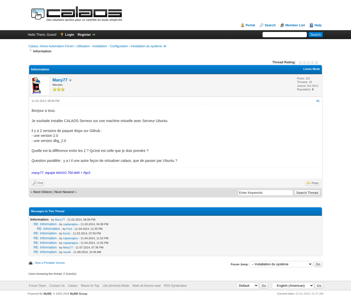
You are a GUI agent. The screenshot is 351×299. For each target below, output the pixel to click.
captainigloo (70, 224)
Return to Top (90, 286)
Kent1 (66, 233)
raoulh (67, 252)
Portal (250, 25)
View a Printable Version (50, 262)
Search (270, 25)
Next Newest (64, 192)
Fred (69, 228)
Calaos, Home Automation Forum (51, 46)
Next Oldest (42, 192)
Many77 (60, 80)
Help (318, 25)
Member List (295, 25)
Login (69, 35)
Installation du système (146, 46)
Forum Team (37, 286)
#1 (317, 100)
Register (84, 35)
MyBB (48, 293)
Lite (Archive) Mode (116, 286)
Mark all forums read (146, 286)
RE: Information (45, 224)
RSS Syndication (175, 286)
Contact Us (57, 286)
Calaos (72, 286)
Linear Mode (312, 68)
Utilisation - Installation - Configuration (102, 46)
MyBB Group (78, 293)
